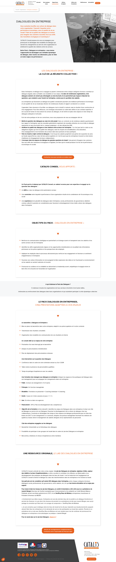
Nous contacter (29, 559)
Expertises (55, 2)
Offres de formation (74, 3)
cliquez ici (52, 517)
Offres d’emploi (63, 3)
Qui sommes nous (46, 3)
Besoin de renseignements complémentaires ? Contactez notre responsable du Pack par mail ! (58, 530)
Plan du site (21, 559)
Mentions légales (40, 559)
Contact (98, 3)
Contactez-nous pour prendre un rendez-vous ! (58, 157)
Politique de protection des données (55, 559)
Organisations (23, 9)
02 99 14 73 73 (91, 559)
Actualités (91, 2)
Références (83, 2)
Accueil (38, 2)
